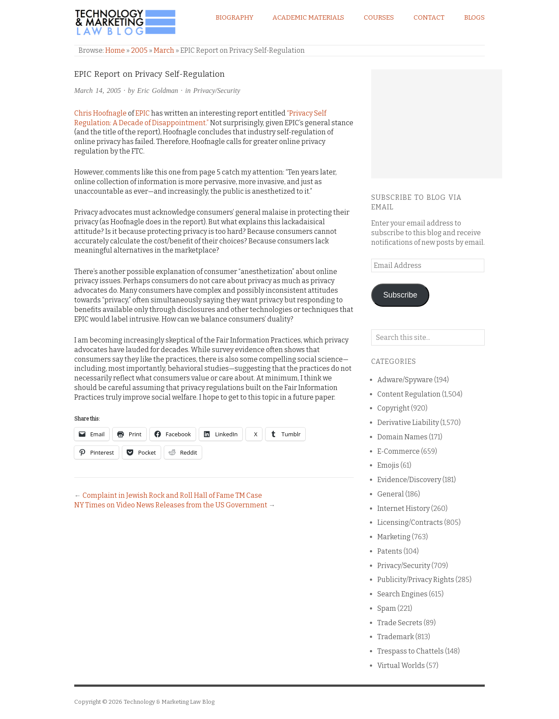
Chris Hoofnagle (100, 113)
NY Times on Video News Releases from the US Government (170, 505)
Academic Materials (308, 17)
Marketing (394, 537)
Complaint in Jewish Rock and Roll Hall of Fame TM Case (172, 495)
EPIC (142, 113)
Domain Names (402, 437)
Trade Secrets (399, 623)
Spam (386, 608)
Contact (429, 17)
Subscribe (400, 295)
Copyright (393, 408)
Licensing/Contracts (410, 522)
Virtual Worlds (401, 665)
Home (115, 50)
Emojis (388, 465)
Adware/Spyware (405, 380)
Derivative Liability (408, 422)
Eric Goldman (157, 90)
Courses (379, 17)
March (164, 50)
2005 (139, 50)
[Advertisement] (436, 123)
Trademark (395, 637)
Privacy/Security (216, 90)
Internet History (403, 508)
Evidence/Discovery (409, 480)
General (390, 494)
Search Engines (402, 594)
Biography (234, 17)
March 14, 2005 (97, 90)
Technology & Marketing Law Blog (169, 701)
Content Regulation (409, 394)
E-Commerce (398, 451)
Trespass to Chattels (410, 651)
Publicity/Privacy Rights (415, 579)
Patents (389, 551)
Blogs (474, 17)
